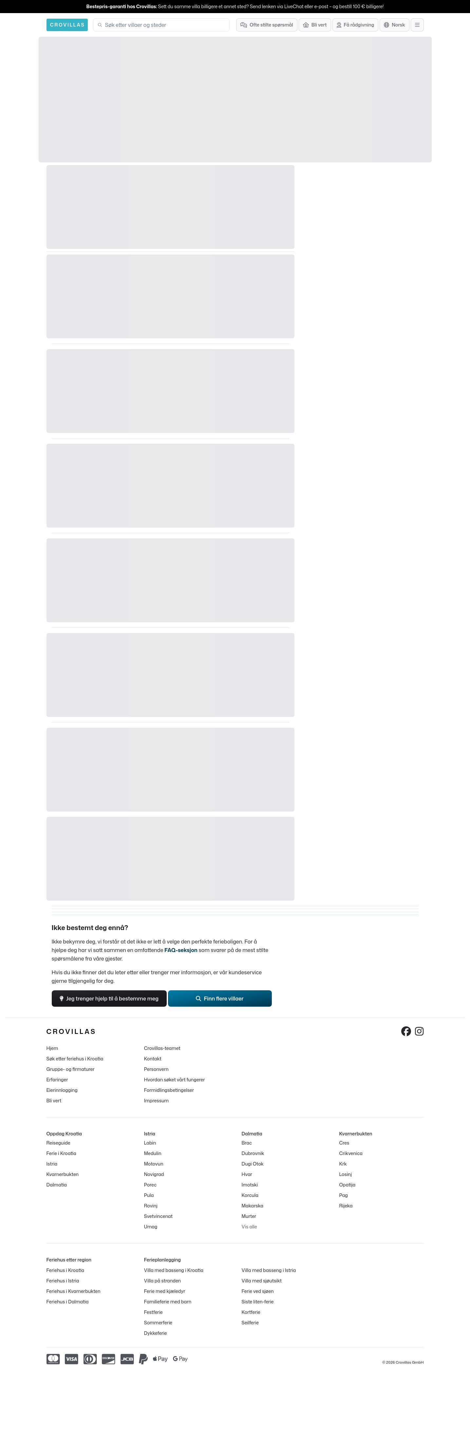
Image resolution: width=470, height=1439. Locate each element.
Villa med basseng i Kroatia (173, 1270)
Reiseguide (58, 1143)
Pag (343, 1195)
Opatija (347, 1185)
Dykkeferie (155, 1333)
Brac (247, 1143)
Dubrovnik (253, 1153)
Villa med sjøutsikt (262, 1281)
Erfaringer (57, 1079)
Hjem (52, 1048)
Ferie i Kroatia (61, 1153)
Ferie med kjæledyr (164, 1291)
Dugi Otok (253, 1164)
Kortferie (251, 1312)
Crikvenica (351, 1153)
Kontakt (152, 1059)
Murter (249, 1216)
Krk (343, 1164)
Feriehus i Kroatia (66, 1270)
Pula (149, 1195)
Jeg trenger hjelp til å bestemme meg (109, 998)
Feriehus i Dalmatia (68, 1302)
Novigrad (154, 1174)
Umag (151, 1227)
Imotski (250, 1185)
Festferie (153, 1312)
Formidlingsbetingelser (169, 1090)
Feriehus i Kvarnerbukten (74, 1291)
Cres (344, 1143)
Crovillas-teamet (162, 1048)
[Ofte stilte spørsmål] (266, 24)
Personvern (156, 1069)
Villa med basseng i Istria (269, 1270)
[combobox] (165, 25)
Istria (52, 1164)
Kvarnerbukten (63, 1174)
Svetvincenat (158, 1216)
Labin (150, 1143)
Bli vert (54, 1100)
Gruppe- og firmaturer (71, 1069)
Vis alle (249, 1227)
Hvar (247, 1174)
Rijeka (346, 1206)
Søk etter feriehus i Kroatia (75, 1059)
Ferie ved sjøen (258, 1291)
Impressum (156, 1100)
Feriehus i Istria (63, 1281)
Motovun (153, 1164)
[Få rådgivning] (355, 24)
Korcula (250, 1195)
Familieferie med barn (168, 1302)
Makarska (253, 1206)
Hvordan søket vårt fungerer (174, 1079)
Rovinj (151, 1206)
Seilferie (250, 1322)
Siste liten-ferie (258, 1302)
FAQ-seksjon (180, 950)
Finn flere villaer (219, 998)
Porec (150, 1185)
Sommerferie (158, 1322)
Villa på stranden (162, 1281)
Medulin (152, 1153)
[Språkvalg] (394, 24)
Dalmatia (57, 1185)
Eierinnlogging (62, 1090)
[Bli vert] (315, 24)
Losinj (345, 1174)
